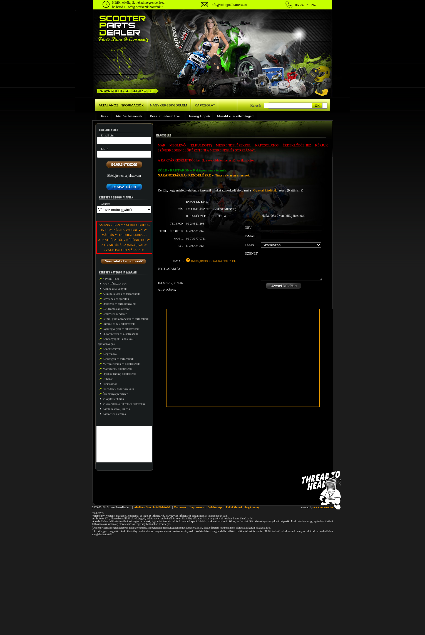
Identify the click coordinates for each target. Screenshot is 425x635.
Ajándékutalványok (114, 288)
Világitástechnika (113, 398)
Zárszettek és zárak (114, 413)
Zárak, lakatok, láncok (116, 408)
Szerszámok (110, 383)
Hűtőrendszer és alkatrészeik (120, 333)
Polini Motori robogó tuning (242, 507)
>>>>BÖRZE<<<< (114, 283)
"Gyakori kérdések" (265, 190)
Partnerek (180, 507)
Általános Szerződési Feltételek (152, 507)
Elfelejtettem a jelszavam (124, 176)
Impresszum (197, 507)
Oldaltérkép (214, 507)
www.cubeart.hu (323, 507)
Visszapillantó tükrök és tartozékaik (124, 403)
